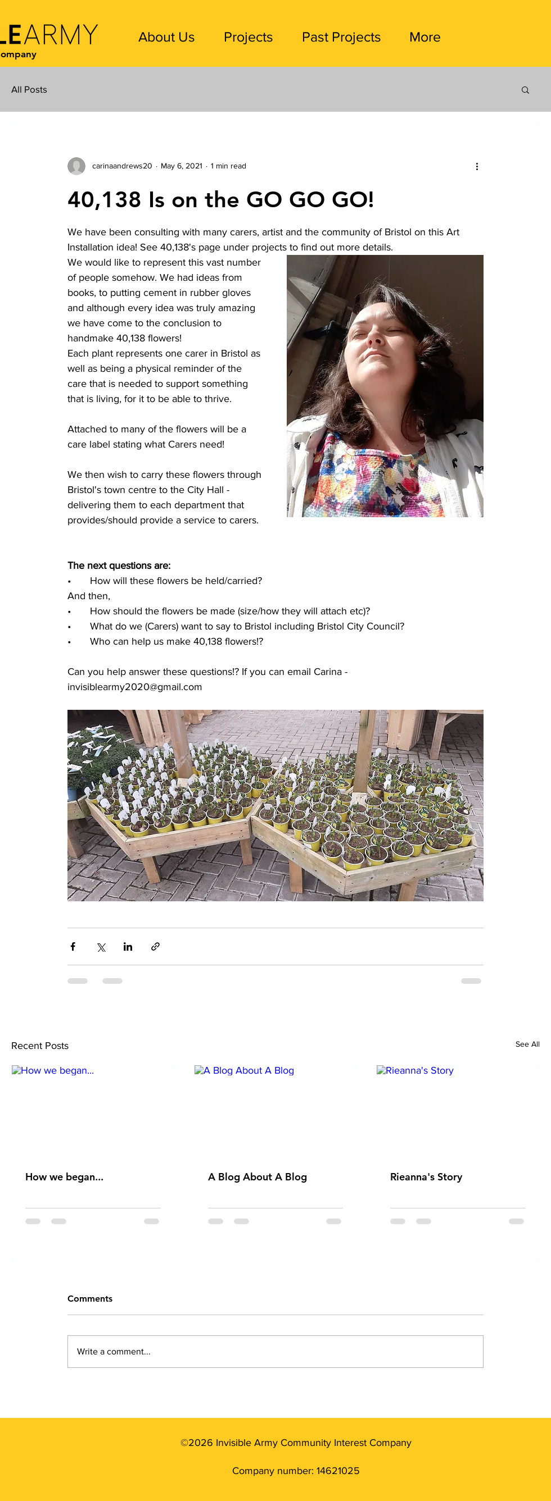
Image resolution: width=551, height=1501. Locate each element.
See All (528, 1043)
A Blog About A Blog (257, 1176)
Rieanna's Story (426, 1176)
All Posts (29, 89)
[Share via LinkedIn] (128, 946)
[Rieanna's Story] (458, 1110)
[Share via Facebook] (72, 946)
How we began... (64, 1176)
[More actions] (477, 166)
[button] (525, 89)
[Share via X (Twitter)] (100, 946)
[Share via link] (155, 946)
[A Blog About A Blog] (276, 1110)
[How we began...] (93, 1110)
